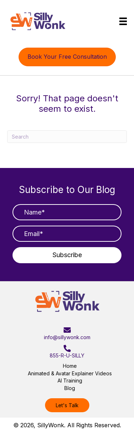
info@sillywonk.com (67, 337)
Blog (69, 388)
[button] (67, 255)
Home (70, 366)
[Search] (67, 136)
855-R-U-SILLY (67, 355)
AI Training (70, 380)
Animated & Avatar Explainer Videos (70, 373)
